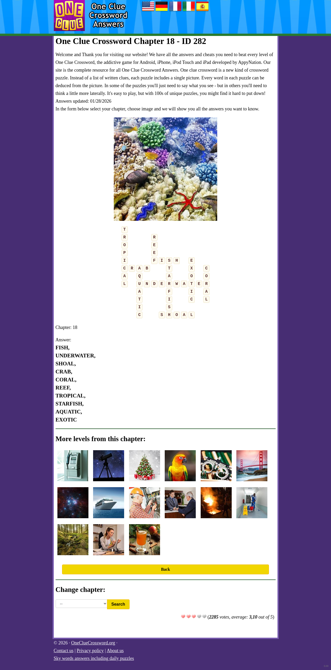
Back (165, 569)
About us (115, 650)
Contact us (64, 650)
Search (118, 604)
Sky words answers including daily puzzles (94, 658)
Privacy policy (90, 650)
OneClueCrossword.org (93, 642)
